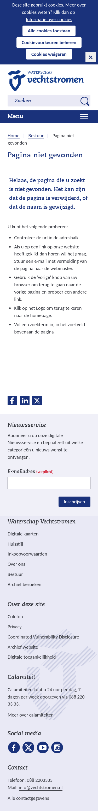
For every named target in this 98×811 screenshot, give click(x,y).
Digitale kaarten (23, 534)
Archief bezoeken (24, 584)
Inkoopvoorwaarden (27, 554)
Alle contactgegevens (28, 798)
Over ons (16, 564)
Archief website (23, 647)
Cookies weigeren (49, 54)
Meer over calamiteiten (31, 715)
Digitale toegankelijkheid (32, 657)
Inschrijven (74, 502)
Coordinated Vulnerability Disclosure (43, 637)
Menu (15, 117)
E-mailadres (30, 471)
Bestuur (15, 574)
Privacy (14, 627)
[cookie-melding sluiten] (90, 57)
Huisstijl (15, 544)
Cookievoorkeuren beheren (49, 42)
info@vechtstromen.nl (41, 787)
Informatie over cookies (49, 19)
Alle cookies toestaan (49, 31)
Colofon (15, 616)
